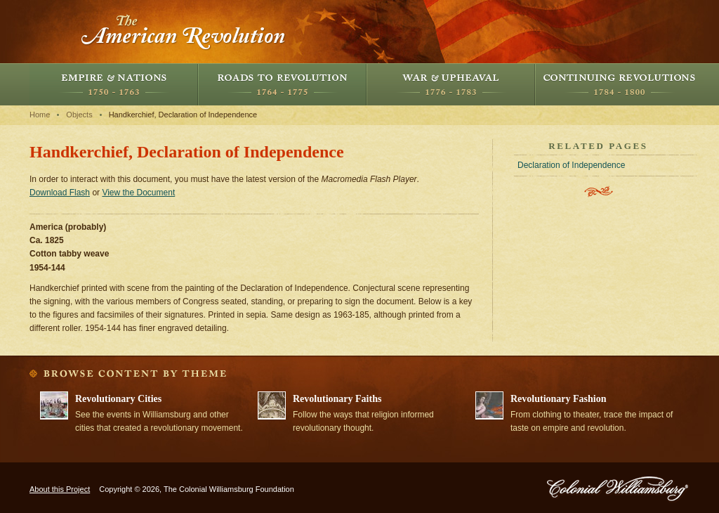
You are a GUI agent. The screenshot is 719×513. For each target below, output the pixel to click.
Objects (79, 114)
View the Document (138, 192)
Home (39, 114)
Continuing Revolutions (619, 84)
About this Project (59, 489)
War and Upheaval (451, 84)
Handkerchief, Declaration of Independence (183, 114)
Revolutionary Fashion (558, 399)
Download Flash (59, 192)
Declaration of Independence (571, 165)
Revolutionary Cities (118, 399)
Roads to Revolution (282, 84)
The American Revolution (184, 31)
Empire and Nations (113, 84)
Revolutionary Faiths (337, 399)
